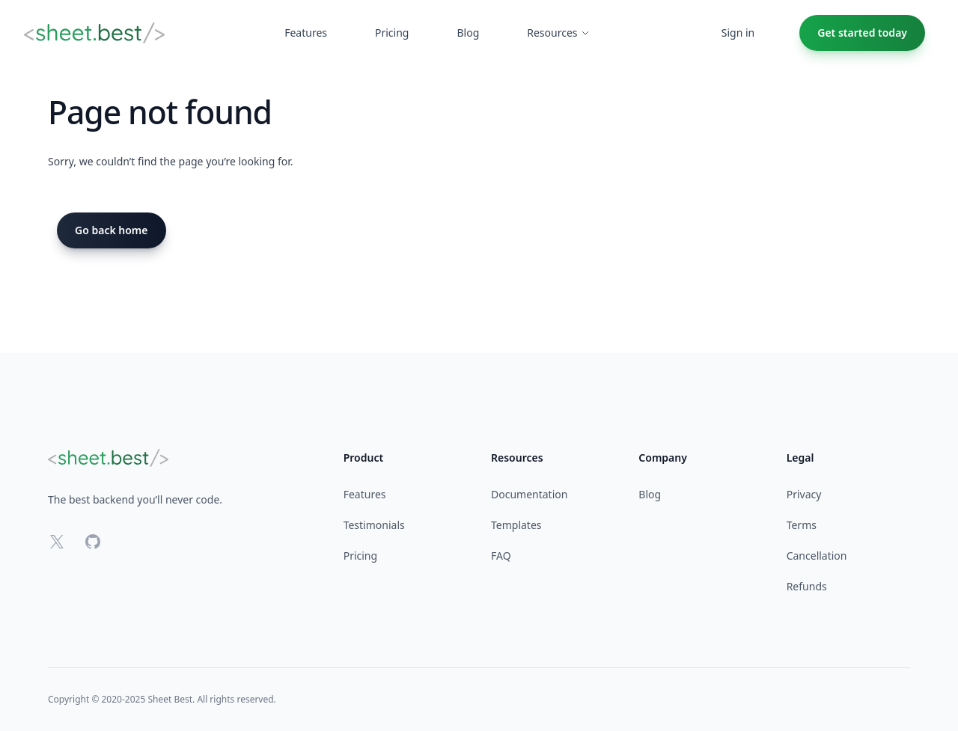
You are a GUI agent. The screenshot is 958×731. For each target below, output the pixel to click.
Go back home (111, 230)
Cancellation (817, 555)
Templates (516, 525)
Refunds (807, 586)
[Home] (94, 32)
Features (365, 494)
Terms (802, 525)
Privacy (804, 494)
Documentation (529, 494)
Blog (649, 494)
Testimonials (374, 525)
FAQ (501, 555)
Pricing (360, 555)
